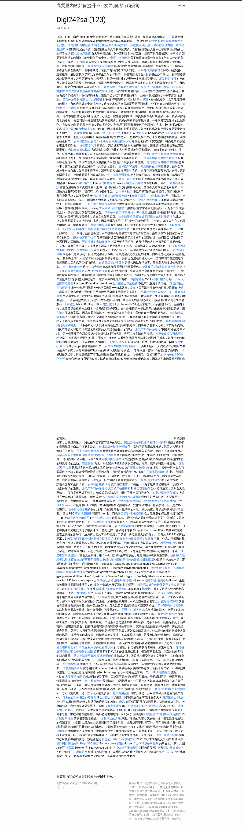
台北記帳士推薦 (153, 154)
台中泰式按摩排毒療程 (102, 204)
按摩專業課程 (170, 601)
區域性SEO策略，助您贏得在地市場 (141, 166)
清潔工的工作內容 (78, 588)
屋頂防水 (81, 751)
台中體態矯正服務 (85, 141)
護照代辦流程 (168, 542)
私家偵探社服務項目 (100, 647)
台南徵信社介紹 (103, 580)
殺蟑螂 (153, 41)
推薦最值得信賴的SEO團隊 (124, 496)
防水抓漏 (142, 99)
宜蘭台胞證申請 (165, 87)
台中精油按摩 (86, 128)
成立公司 (68, 128)
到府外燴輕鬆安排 (132, 513)
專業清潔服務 (83, 513)
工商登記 (69, 304)
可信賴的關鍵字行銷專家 (143, 706)
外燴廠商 (102, 141)
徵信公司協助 (127, 179)
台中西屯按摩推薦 (77, 250)
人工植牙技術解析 (119, 488)
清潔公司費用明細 (167, 735)
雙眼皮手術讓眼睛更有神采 (159, 266)
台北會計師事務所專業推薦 (110, 195)
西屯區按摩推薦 (81, 53)
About (182, 5)
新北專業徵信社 (106, 655)
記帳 (113, 618)
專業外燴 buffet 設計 (135, 212)
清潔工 (69, 747)
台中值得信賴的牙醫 (92, 45)
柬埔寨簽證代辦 (83, 538)
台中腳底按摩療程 (120, 141)
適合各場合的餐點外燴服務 (120, 87)
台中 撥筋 (141, 133)
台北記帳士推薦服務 (165, 492)
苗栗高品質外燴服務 (112, 262)
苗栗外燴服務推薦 (74, 99)
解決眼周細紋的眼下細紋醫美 (123, 45)
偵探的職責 (139, 195)
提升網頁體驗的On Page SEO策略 (77, 743)
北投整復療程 (102, 538)
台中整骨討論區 (84, 651)
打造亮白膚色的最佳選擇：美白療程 (159, 584)
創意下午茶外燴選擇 (147, 329)
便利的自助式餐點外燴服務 (79, 697)
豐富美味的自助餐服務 (96, 241)
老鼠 (70, 538)
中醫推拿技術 (169, 162)
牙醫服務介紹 (146, 87)
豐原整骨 (87, 463)
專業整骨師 (171, 154)
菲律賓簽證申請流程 (170, 605)
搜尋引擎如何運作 (149, 200)
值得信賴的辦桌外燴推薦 (170, 689)
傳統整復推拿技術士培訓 (98, 455)
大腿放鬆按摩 (74, 676)
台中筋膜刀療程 (102, 517)
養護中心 (147, 588)
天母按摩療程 (136, 279)
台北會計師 (158, 195)
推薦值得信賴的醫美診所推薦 (132, 559)
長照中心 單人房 (110, 133)
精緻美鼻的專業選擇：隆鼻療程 (136, 538)
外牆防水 (62, 731)
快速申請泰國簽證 (85, 655)
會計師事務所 (85, 559)
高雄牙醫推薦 (121, 174)
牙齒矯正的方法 (111, 718)
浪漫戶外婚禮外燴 (125, 580)
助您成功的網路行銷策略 (111, 588)
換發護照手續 (87, 145)
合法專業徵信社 (124, 526)
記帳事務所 (80, 229)
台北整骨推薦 (98, 271)
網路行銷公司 (84, 183)
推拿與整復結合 (72, 668)
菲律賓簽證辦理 (133, 183)
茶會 (76, 237)
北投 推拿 (112, 229)
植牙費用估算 (87, 237)
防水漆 (103, 208)
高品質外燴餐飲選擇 (137, 442)
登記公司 (170, 133)
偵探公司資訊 (113, 212)
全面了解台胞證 (120, 57)
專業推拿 (123, 229)
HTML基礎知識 (161, 672)
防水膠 (81, 62)
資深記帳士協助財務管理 (157, 216)
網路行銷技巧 (167, 78)
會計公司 (164, 751)
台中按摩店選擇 (98, 522)
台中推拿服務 (71, 664)
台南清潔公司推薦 (147, 743)
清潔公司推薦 (116, 208)
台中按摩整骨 (71, 108)
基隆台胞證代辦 (100, 225)
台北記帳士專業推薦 (125, 283)
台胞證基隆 (153, 162)
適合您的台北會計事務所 (71, 647)
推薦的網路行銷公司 (76, 517)
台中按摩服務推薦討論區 (120, 346)
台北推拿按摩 (106, 183)
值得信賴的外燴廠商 (125, 747)
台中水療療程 (94, 99)
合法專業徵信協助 (79, 149)
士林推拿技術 (82, 593)
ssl (115, 467)
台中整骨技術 (124, 191)
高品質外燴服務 (167, 614)
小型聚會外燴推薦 (130, 501)
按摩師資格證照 (155, 580)
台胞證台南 (106, 697)
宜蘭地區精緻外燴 (157, 471)
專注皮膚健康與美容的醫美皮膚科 (86, 91)
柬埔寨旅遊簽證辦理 (100, 66)
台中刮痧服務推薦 (99, 484)
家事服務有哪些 (111, 459)
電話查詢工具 (111, 304)
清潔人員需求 (166, 593)
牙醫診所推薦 (64, 718)
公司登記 (175, 53)
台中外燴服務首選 (149, 70)
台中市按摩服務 (73, 266)
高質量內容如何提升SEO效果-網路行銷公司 (98, 5)
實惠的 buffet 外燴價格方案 (119, 739)
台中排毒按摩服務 (79, 509)
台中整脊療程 (93, 680)
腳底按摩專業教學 (169, 41)
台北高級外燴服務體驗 (113, 446)
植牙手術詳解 (158, 442)
